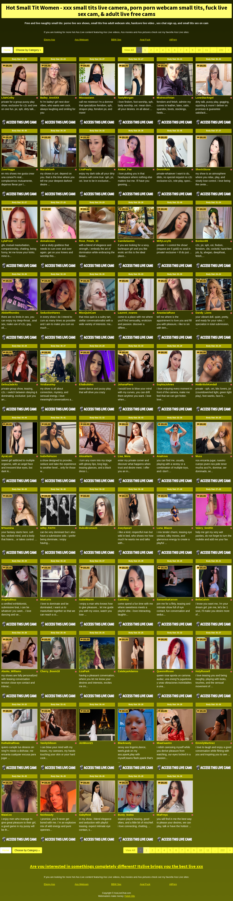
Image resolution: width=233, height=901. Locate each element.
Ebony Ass (49, 39)
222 (221, 50)
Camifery (123, 599)
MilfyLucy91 (164, 241)
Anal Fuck (145, 39)
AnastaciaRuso (166, 312)
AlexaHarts (85, 456)
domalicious (47, 241)
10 (199, 50)
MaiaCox (6, 814)
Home (7, 50)
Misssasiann (86, 97)
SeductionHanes (50, 312)
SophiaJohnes (165, 384)
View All (129, 50)
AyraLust (6, 456)
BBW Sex (116, 39)
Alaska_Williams (11, 671)
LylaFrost (7, 241)
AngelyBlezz (8, 599)
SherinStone (203, 169)
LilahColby (7, 97)
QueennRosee (165, 671)
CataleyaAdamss (128, 671)
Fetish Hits (130, 896)
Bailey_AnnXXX (49, 97)
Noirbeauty (46, 814)
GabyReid (85, 814)
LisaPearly (85, 169)
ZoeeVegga (8, 169)
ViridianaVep (47, 384)
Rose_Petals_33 (88, 241)
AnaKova (162, 456)
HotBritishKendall (206, 384)
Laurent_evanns (127, 312)
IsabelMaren (86, 599)
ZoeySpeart (125, 528)
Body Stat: (19, 59)
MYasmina (7, 528)
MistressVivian (165, 97)
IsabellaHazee (48, 456)
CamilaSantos (126, 241)
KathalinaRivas (10, 743)
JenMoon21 (86, 743)
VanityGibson (48, 743)
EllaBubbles (86, 384)
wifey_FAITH (47, 528)
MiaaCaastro (164, 743)
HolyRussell (203, 671)
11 (206, 50)
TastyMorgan (125, 97)
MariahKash (47, 169)
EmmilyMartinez (205, 743)
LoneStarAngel (205, 97)
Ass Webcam (81, 39)
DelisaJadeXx (9, 384)
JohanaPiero (125, 384)
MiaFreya (162, 814)
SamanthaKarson (167, 599)
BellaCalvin (202, 599)
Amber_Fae (125, 169)
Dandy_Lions (203, 312)
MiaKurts (45, 599)
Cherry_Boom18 (50, 671)
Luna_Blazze (164, 528)
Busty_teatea (126, 814)
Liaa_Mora (124, 456)
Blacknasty (124, 743)
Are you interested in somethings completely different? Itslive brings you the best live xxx (116, 866)
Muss (199, 456)
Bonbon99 (202, 241)
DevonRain (163, 169)
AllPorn (173, 39)
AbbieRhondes (10, 312)
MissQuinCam (87, 312)
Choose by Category (28, 50)
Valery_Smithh (204, 528)
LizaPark (84, 671)
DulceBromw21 (88, 528)
